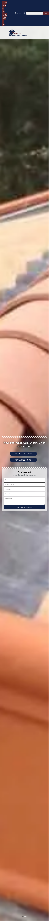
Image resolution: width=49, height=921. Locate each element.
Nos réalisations (23, 453)
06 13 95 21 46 (4, 20)
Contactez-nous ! (23, 460)
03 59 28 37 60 (4, 7)
